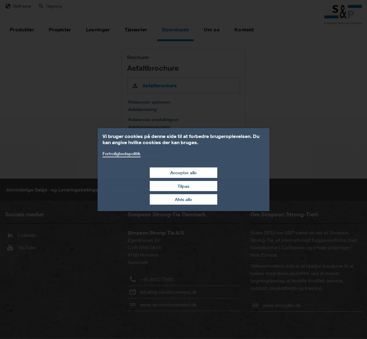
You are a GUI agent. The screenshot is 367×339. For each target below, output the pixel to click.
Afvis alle (183, 199)
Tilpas (183, 186)
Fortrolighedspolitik (121, 153)
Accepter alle (183, 172)
